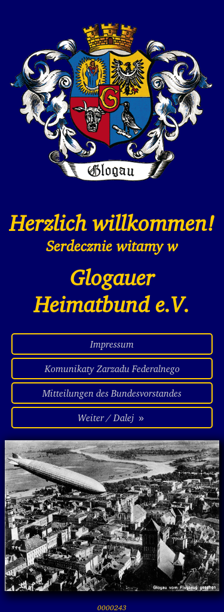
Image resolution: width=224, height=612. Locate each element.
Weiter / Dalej (112, 418)
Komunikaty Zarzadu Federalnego (112, 368)
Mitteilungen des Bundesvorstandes (112, 393)
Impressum (112, 344)
